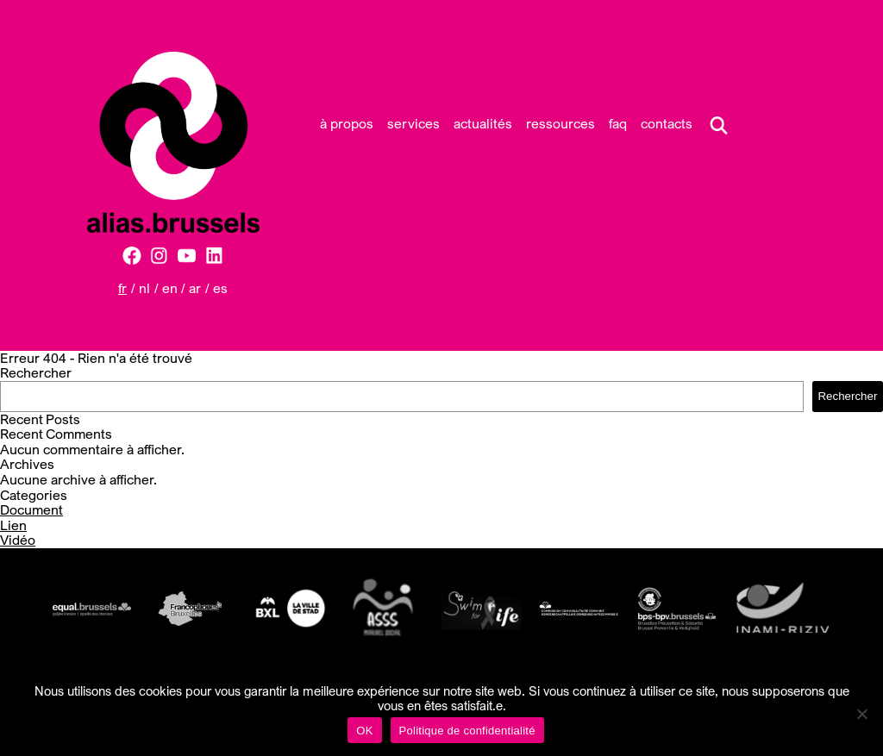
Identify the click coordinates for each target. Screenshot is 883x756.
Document (31, 509)
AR (195, 288)
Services (413, 123)
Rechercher (36, 372)
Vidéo (17, 539)
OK (364, 730)
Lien (13, 525)
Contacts (666, 123)
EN (170, 288)
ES (220, 288)
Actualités (483, 123)
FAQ (618, 123)
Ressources (560, 123)
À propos (346, 123)
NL (144, 288)
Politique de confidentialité (467, 730)
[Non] (861, 713)
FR (122, 288)
